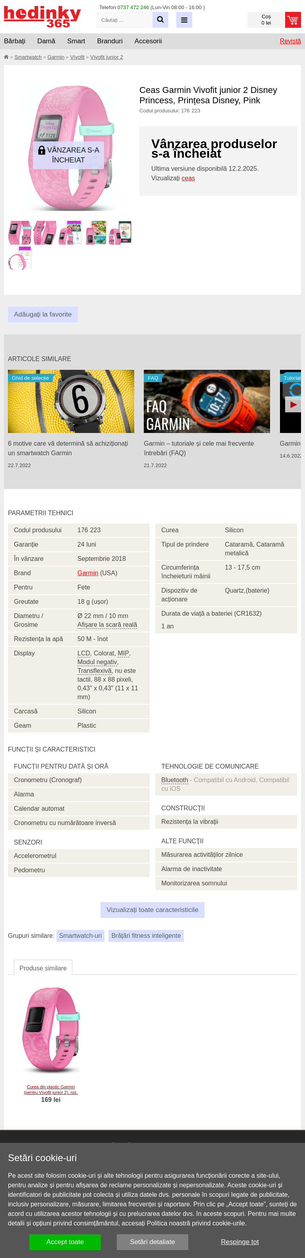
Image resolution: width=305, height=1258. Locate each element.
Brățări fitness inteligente (146, 935)
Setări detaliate (152, 1242)
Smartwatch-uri (80, 935)
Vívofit (77, 57)
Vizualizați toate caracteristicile (152, 910)
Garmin (56, 57)
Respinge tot (240, 1242)
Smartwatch (28, 57)
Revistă (290, 41)
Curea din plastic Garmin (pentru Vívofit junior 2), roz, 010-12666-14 (51, 1092)
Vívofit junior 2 (106, 57)
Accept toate (65, 1242)
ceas (188, 178)
